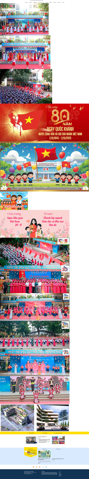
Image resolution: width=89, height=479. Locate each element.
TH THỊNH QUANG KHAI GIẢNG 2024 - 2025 (58, 458)
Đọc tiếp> (39, 463)
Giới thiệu (60, 473)
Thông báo (60, 474)
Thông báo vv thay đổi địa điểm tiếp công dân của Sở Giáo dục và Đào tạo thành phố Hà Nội (31, 451)
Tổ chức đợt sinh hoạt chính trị (42, 436)
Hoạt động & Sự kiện (30, 442)
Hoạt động (60, 475)
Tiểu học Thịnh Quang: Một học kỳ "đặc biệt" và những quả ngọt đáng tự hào (44, 442)
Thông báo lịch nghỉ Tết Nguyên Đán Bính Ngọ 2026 (31, 451)
